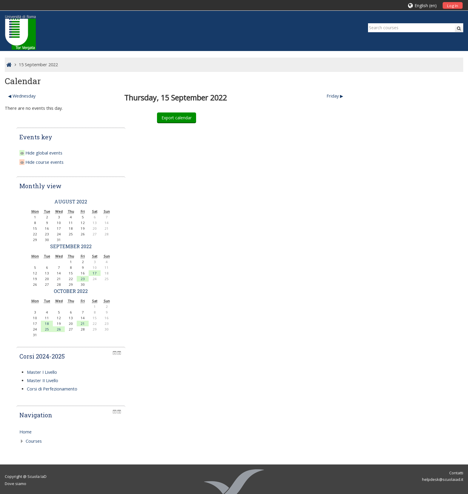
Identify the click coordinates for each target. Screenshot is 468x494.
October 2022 (410, 238)
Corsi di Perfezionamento (393, 336)
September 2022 (410, 193)
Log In (452, 5)
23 (422, 226)
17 (434, 220)
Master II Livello (383, 328)
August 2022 (410, 149)
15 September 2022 (38, 64)
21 (422, 270)
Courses (375, 388)
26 (398, 276)
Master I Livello (383, 319)
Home (367, 379)
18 (386, 270)
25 (386, 276)
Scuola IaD (37, 423)
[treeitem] (411, 379)
